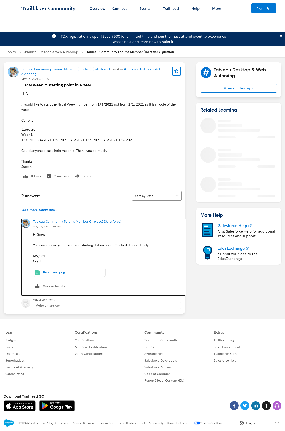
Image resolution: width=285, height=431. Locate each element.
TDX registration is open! (81, 36)
